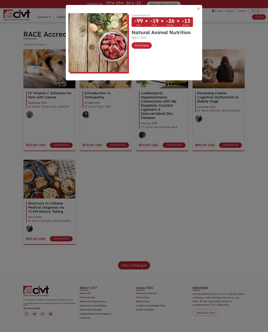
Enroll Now (142, 45)
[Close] (198, 9)
